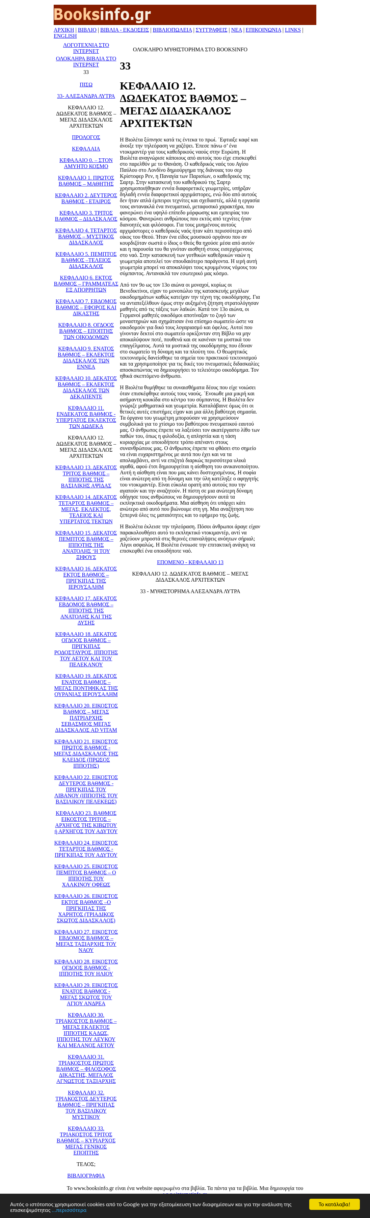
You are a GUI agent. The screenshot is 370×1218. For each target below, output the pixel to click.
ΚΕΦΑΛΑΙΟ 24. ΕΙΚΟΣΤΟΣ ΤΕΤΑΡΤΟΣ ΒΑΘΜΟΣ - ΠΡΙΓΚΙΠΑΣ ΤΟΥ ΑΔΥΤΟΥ (86, 849)
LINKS (293, 30)
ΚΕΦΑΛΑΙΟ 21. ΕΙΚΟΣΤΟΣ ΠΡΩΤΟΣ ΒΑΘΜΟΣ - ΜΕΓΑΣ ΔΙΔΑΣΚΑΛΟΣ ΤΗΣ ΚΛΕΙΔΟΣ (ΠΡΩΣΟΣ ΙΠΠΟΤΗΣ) (86, 754)
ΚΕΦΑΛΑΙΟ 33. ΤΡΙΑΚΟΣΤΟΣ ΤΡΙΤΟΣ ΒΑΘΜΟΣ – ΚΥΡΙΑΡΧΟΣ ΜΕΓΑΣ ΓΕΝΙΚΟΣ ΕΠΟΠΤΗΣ (86, 1141)
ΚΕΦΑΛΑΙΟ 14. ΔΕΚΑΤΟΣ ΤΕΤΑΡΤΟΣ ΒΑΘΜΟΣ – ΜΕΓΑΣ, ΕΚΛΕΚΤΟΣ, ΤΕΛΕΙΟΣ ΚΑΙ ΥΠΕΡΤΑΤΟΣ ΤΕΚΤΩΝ (86, 509)
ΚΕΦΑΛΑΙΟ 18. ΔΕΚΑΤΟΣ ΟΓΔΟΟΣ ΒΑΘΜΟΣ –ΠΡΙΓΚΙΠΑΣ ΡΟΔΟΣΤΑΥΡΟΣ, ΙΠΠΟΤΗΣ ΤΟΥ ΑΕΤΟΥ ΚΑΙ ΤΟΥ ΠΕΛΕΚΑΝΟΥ (86, 649)
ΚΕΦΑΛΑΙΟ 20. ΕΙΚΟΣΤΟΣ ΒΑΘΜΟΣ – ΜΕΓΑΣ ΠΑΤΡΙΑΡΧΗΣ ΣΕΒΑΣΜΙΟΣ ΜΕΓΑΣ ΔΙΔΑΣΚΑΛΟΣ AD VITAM (86, 718)
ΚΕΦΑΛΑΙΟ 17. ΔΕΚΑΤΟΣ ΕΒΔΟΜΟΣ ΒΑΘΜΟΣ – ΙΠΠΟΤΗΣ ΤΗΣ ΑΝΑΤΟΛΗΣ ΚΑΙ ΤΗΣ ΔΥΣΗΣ (86, 610)
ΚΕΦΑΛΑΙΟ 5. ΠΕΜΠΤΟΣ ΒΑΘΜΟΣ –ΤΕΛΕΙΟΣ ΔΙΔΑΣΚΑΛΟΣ (85, 260)
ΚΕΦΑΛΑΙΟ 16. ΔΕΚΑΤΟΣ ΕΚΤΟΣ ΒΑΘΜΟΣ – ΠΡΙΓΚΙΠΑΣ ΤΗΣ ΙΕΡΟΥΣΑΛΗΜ (86, 578)
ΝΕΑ (236, 30)
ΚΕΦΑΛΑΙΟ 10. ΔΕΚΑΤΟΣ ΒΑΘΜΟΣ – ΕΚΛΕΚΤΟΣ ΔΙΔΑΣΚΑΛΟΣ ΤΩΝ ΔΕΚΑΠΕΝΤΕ (86, 387)
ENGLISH (65, 36)
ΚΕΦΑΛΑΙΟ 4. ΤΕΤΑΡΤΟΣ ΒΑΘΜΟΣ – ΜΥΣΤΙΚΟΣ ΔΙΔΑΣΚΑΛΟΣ (86, 236)
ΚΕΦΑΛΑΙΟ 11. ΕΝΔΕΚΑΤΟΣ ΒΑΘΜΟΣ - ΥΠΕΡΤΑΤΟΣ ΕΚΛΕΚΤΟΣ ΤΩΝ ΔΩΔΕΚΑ (86, 417)
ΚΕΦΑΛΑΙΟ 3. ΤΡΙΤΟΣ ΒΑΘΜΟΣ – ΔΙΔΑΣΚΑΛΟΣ (86, 216)
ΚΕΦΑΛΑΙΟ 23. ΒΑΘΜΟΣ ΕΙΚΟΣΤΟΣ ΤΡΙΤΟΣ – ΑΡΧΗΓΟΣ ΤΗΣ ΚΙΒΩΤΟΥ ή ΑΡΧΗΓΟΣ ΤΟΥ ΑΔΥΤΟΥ (86, 822)
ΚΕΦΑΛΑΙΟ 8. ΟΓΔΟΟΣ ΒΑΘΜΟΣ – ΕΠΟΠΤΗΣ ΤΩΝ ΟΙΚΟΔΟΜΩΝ (86, 331)
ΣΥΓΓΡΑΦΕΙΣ (212, 30)
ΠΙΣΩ (86, 84)
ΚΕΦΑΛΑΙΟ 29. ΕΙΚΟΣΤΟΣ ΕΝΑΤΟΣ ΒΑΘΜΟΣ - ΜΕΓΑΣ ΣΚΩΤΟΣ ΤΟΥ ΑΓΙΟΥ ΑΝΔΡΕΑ (86, 994)
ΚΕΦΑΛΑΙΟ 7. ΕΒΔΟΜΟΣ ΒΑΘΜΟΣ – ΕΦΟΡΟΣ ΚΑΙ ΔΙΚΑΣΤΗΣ (86, 307)
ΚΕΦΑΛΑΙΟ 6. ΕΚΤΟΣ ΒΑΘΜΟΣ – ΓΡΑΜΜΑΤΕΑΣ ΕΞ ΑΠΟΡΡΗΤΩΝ (86, 284)
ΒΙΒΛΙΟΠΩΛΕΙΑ (172, 30)
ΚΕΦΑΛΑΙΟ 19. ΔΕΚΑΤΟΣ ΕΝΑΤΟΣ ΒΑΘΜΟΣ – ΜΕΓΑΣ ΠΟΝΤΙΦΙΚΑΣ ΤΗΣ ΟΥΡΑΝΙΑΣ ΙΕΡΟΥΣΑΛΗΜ (86, 685)
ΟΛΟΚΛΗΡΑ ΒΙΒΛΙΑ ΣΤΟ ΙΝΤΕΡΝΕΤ (86, 62)
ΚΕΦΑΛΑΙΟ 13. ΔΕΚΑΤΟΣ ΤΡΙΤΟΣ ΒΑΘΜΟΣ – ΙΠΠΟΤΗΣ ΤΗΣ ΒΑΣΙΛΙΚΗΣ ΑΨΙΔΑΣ (86, 476)
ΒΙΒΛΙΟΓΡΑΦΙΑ (86, 1176)
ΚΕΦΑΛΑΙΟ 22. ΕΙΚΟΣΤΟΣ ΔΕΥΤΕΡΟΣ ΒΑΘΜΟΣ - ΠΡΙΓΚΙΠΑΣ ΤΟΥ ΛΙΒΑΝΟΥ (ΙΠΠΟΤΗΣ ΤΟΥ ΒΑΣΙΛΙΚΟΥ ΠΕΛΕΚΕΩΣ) (86, 789)
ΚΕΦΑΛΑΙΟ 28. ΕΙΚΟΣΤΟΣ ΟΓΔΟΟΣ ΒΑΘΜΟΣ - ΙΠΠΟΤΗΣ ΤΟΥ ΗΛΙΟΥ (86, 968)
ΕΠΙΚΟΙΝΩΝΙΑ (263, 30)
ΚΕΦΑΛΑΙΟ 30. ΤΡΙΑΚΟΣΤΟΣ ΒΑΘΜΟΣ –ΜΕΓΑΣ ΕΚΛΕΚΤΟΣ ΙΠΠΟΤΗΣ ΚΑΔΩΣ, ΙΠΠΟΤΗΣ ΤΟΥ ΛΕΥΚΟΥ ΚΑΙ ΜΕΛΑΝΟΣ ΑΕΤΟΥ (85, 1030)
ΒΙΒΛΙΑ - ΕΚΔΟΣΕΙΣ (124, 30)
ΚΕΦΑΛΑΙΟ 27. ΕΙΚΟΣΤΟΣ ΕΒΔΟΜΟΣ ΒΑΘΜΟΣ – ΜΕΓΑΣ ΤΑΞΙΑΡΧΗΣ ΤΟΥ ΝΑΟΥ (86, 941)
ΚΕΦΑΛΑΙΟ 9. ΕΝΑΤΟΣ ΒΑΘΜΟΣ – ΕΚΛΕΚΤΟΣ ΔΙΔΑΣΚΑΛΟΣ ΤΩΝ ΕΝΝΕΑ (86, 358)
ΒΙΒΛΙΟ (87, 30)
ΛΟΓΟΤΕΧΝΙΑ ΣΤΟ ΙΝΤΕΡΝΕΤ (86, 48)
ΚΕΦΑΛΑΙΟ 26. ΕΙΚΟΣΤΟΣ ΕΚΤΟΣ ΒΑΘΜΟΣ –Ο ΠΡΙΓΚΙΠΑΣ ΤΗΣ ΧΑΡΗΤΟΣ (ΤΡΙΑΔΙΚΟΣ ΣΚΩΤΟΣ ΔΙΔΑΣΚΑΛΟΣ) (86, 908)
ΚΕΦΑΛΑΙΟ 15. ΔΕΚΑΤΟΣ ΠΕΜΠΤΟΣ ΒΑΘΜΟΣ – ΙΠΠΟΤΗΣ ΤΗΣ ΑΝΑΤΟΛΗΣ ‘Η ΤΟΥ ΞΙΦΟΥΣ (86, 545)
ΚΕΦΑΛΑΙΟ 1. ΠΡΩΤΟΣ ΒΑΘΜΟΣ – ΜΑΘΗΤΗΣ (86, 181)
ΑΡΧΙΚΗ (64, 30)
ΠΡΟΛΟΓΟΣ (86, 137)
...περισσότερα (69, 1210)
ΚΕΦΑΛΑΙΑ (86, 149)
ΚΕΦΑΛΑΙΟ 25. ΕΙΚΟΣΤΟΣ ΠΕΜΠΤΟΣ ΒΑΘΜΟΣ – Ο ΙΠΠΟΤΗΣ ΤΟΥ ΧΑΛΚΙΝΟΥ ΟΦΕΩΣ (86, 876)
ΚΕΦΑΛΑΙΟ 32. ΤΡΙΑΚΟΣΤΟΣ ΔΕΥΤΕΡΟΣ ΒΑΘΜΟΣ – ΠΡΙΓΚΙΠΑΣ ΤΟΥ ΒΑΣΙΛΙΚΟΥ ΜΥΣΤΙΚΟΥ (85, 1105)
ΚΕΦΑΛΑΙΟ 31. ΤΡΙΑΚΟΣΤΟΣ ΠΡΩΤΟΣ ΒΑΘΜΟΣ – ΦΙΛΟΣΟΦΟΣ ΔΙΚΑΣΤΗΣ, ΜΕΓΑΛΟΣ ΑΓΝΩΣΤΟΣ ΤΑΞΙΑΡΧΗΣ (86, 1069)
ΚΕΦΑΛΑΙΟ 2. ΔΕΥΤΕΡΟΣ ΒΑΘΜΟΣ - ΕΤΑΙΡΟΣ (86, 198)
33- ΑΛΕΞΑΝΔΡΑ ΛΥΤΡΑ (86, 96)
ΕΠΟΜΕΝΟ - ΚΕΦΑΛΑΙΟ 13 (190, 562)
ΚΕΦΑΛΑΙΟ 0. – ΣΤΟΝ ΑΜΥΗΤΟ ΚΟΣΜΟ (86, 163)
